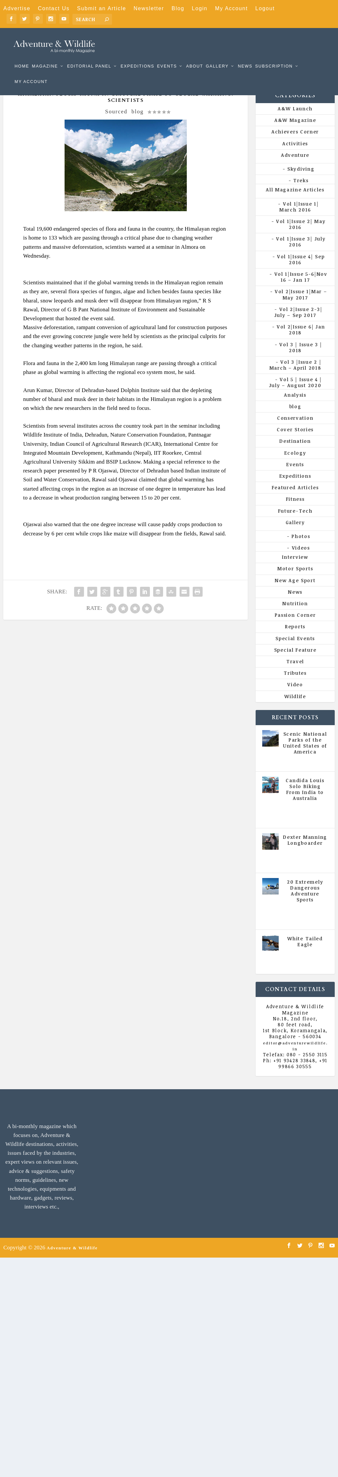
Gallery (217, 57)
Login (200, 8)
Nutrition (295, 614)
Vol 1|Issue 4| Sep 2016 (301, 270)
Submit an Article (101, 8)
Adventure (295, 166)
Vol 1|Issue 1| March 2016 (299, 217)
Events (167, 57)
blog (137, 122)
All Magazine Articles (295, 200)
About (194, 57)
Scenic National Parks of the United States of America (305, 754)
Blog (178, 8)
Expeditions (138, 57)
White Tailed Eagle (305, 952)
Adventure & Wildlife (72, 1258)
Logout (265, 8)
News (245, 57)
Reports (295, 637)
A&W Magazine (295, 131)
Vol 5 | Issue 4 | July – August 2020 (295, 393)
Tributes (295, 684)
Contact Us (54, 8)
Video (295, 695)
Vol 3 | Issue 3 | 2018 (300, 358)
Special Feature (295, 661)
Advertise (16, 8)
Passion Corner (295, 626)
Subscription (274, 57)
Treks (301, 191)
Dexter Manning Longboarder (305, 851)
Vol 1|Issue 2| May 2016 (301, 235)
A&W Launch (295, 119)
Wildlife (295, 707)
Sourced (116, 122)
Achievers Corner (295, 142)
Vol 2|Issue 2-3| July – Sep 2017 (298, 323)
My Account (231, 8)
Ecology (295, 464)
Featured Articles (295, 498)
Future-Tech (295, 521)
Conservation (295, 429)
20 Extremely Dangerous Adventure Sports (305, 901)
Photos (301, 547)
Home (21, 57)
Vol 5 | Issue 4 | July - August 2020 (305, 826)
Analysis (295, 406)
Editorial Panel (89, 57)
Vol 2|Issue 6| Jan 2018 (301, 340)
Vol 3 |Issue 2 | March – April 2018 (295, 376)
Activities (295, 154)
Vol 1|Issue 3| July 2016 (300, 252)
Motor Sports (295, 579)
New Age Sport (295, 591)
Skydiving (300, 180)
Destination (295, 452)
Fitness (295, 510)
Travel (295, 672)
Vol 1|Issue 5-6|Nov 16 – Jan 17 (300, 288)
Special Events (295, 649)
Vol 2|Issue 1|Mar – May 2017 (301, 305)
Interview (295, 568)
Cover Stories (295, 440)
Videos (301, 558)
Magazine (45, 57)
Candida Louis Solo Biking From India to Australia (305, 800)
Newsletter (148, 8)
